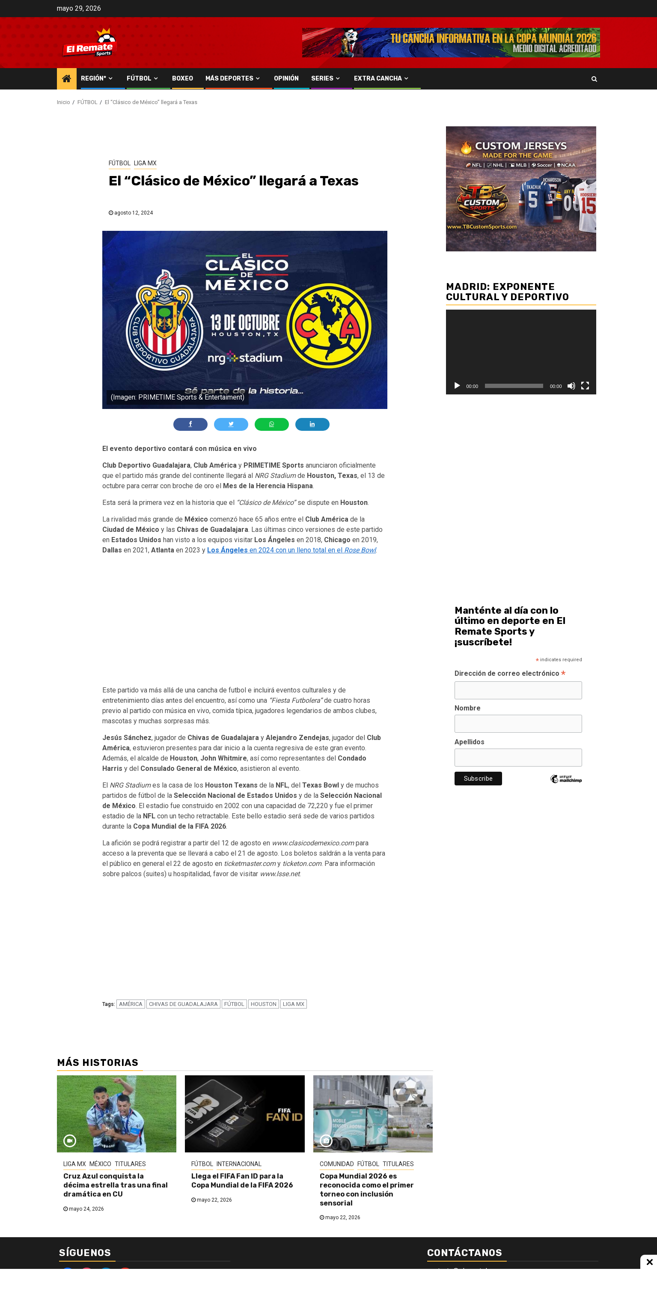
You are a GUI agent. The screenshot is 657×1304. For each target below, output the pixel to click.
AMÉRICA (131, 1004)
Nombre (468, 708)
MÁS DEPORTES (229, 78)
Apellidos (470, 742)
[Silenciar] (571, 386)
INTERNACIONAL (239, 1164)
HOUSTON (263, 1004)
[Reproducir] (457, 386)
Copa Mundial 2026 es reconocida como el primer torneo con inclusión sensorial (367, 1189)
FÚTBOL (139, 78)
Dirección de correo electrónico (510, 674)
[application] (521, 352)
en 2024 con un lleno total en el (291, 550)
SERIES (322, 78)
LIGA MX (145, 163)
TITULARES (130, 1164)
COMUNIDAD (337, 1164)
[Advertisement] (244, 622)
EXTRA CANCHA (378, 78)
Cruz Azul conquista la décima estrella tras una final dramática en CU (115, 1185)
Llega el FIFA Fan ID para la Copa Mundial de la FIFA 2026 (242, 1180)
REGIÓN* (93, 78)
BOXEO (182, 78)
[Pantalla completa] (585, 386)
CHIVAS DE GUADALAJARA (183, 1004)
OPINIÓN (286, 78)
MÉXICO (100, 1164)
